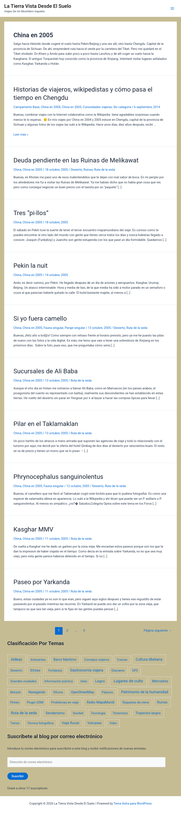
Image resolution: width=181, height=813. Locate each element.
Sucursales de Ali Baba (45, 371)
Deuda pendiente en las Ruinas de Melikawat (76, 160)
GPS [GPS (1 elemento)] (135, 670)
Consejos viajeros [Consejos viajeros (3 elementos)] (96, 660)
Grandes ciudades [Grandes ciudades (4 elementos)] (24, 681)
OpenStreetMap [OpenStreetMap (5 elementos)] (82, 692)
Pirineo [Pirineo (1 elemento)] (14, 702)
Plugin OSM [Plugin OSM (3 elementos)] (35, 702)
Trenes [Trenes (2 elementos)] (15, 723)
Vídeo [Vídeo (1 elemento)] (113, 723)
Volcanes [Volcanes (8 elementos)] (94, 723)
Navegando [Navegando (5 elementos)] (36, 692)
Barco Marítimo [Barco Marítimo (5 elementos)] (65, 660)
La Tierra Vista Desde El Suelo (37, 6)
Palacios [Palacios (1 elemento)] (107, 692)
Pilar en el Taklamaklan (45, 423)
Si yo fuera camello (40, 318)
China (17, 170)
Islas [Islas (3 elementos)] (83, 681)
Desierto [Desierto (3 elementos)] (16, 670)
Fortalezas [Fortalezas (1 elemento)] (55, 670)
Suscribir (18, 776)
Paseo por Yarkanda (41, 582)
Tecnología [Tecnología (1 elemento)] (98, 713)
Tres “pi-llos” (30, 213)
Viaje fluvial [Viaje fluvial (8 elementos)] (70, 723)
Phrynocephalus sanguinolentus (58, 476)
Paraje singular (75, 328)
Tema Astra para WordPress (133, 803)
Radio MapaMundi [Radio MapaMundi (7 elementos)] (101, 702)
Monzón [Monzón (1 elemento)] (15, 692)
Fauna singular (53, 328)
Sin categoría (122, 107)
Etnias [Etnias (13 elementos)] (35, 670)
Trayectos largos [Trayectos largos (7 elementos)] (148, 713)
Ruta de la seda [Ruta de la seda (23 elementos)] (24, 713)
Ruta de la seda (104, 170)
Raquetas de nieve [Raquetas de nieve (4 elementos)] (136, 702)
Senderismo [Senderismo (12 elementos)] (55, 713)
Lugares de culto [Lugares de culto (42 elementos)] (128, 680)
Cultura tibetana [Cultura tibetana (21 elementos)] (149, 659)
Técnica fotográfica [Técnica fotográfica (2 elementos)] (40, 723)
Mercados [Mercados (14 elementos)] (160, 681)
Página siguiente (158, 630)
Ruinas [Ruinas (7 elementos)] (162, 702)
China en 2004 (50, 107)
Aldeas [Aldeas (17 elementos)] (16, 659)
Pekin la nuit (30, 265)
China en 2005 (71, 107)
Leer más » (20, 134)
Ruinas (88, 170)
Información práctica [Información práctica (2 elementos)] (58, 681)
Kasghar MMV (33, 529)
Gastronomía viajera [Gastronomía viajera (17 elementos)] (86, 670)
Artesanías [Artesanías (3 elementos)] (38, 660)
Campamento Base (26, 107)
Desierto (76, 170)
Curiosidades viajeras (97, 107)
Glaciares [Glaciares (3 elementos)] (118, 670)
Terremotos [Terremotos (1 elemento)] (120, 713)
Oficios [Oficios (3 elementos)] (58, 692)
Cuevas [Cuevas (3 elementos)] (122, 660)
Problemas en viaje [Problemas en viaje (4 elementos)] (65, 702)
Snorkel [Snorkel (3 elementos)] (78, 713)
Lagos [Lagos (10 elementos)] (100, 681)
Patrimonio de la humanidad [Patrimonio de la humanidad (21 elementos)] (144, 692)
